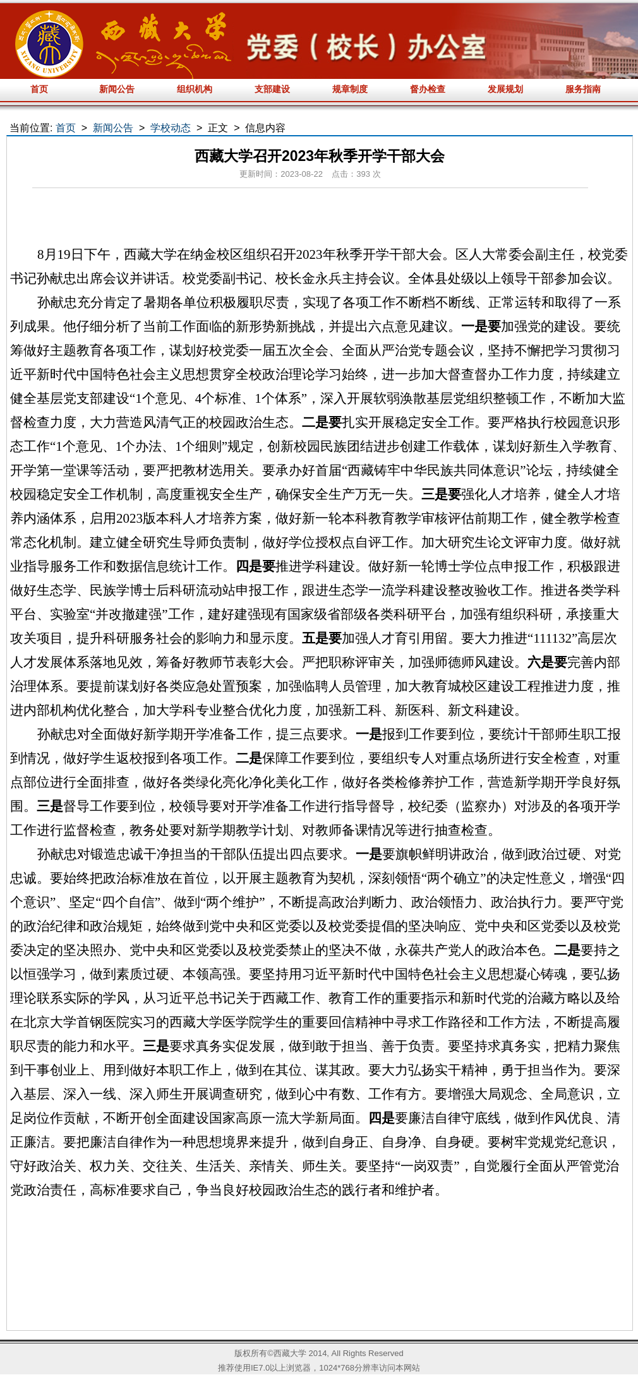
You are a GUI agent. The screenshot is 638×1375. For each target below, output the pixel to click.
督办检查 (427, 89)
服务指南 (583, 89)
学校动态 (170, 127)
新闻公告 (117, 89)
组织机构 (194, 89)
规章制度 (350, 89)
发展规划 (505, 89)
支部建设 (272, 89)
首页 (39, 89)
